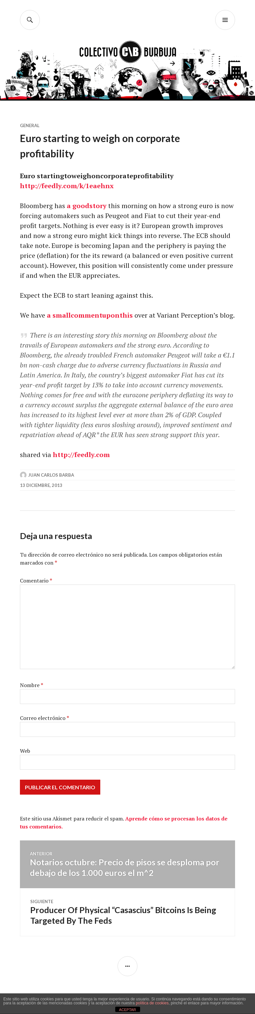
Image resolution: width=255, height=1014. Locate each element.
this (126, 315)
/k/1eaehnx (95, 185)
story (98, 205)
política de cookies (152, 1003)
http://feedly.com (81, 454)
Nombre (31, 685)
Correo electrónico (44, 718)
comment (86, 315)
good (80, 205)
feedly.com (59, 185)
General (30, 125)
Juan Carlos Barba (51, 475)
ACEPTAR (127, 1010)
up (106, 315)
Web (25, 750)
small (61, 315)
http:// (31, 185)
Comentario (36, 580)
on (115, 315)
